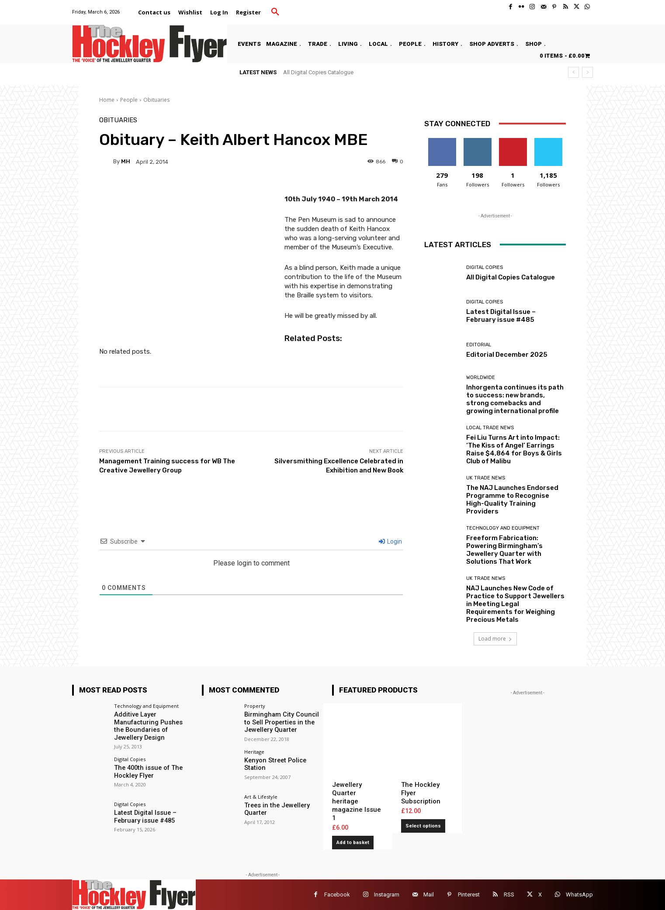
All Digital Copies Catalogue (318, 72)
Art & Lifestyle (260, 796)
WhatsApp (579, 894)
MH (125, 161)
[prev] (573, 72)
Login (390, 541)
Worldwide (480, 377)
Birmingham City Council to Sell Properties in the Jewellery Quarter (283, 722)
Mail (428, 894)
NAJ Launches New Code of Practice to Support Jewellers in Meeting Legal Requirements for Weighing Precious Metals (515, 604)
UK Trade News (485, 478)
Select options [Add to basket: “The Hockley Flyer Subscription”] (423, 826)
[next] (587, 72)
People (129, 99)
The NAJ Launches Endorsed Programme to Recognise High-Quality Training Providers (512, 499)
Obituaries (156, 99)
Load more (495, 638)
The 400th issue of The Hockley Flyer (146, 770)
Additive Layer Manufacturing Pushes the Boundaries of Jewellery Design (151, 725)
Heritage (254, 750)
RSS (509, 894)
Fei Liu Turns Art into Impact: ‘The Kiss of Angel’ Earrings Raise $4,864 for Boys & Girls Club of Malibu (514, 449)
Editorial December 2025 (506, 354)
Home (106, 99)
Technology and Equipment (503, 528)
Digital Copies (484, 267)
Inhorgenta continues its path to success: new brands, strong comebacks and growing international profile (515, 399)
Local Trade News (490, 427)
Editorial (478, 344)
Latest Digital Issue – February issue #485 (501, 316)
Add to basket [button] (352, 842)
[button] (275, 12)
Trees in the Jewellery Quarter (275, 808)
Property (254, 705)
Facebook (337, 894)
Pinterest (469, 894)
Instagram (386, 894)
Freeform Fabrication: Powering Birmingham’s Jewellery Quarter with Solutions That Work (504, 549)
